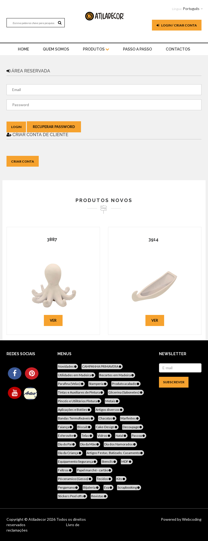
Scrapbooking (129, 487)
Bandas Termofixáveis (76, 418)
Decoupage (133, 427)
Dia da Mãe (90, 444)
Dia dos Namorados (120, 444)
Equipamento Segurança (77, 461)
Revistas (99, 496)
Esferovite (67, 436)
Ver (53, 320)
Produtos (96, 49)
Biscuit (84, 427)
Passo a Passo (137, 49)
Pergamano (68, 487)
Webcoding (191, 519)
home (23, 49)
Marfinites (130, 418)
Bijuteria (91, 487)
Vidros (104, 436)
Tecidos (104, 479)
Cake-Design (107, 427)
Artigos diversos (109, 410)
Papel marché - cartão (94, 470)
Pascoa (139, 436)
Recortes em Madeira (117, 375)
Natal (121, 436)
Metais (112, 401)
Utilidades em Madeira (76, 375)
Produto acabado (126, 384)
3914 (153, 239)
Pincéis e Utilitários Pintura (79, 401)
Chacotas (107, 418)
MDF (126, 461)
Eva (108, 487)
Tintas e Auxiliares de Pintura (81, 392)
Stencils (109, 461)
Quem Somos (56, 49)
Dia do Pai (67, 444)
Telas (87, 436)
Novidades (67, 366)
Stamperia (98, 384)
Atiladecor (37, 519)
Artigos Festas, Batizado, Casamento (115, 453)
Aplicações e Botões (74, 410)
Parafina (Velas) (71, 384)
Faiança (65, 427)
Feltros (65, 470)
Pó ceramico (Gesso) (75, 479)
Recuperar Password (54, 127)
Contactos (178, 49)
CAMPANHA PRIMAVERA (102, 366)
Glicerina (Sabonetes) (125, 392)
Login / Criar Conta (177, 25)
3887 (52, 239)
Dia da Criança (70, 453)
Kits (121, 479)
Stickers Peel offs (72, 496)
